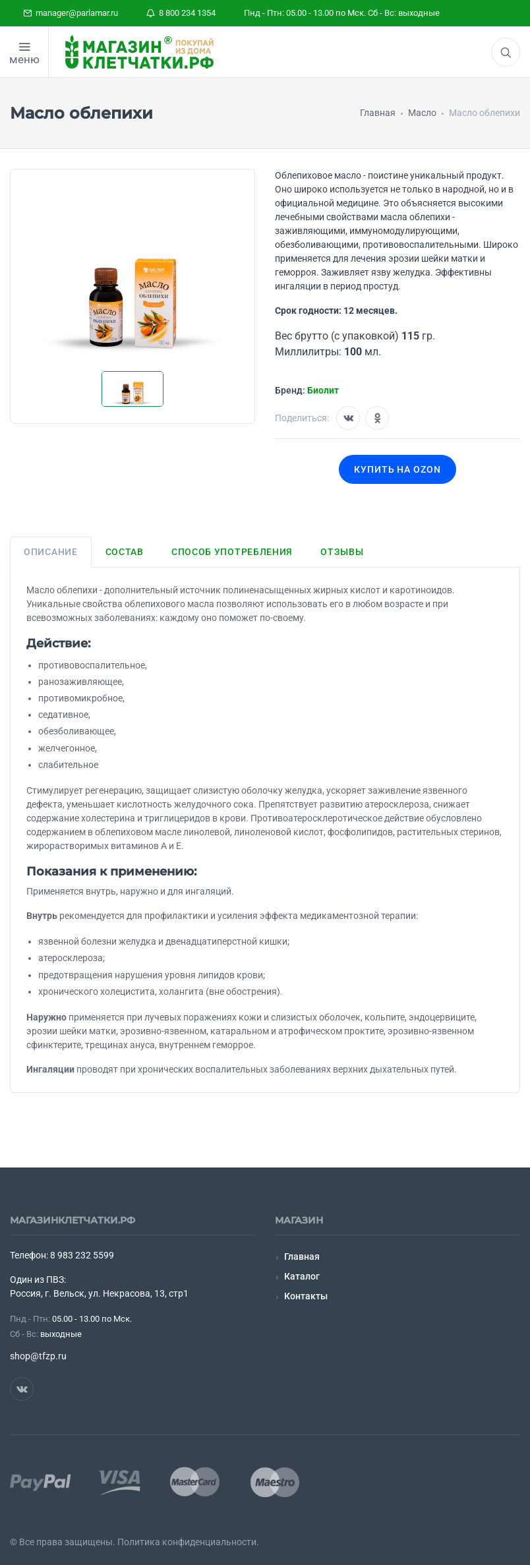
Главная (302, 1256)
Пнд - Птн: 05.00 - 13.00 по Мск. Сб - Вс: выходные (342, 13)
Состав (124, 551)
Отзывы (341, 551)
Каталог (302, 1276)
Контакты (306, 1296)
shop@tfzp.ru (38, 1356)
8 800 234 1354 (181, 13)
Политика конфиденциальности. (188, 1542)
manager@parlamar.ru (70, 13)
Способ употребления (232, 551)
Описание (51, 551)
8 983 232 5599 (82, 1255)
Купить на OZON (398, 469)
